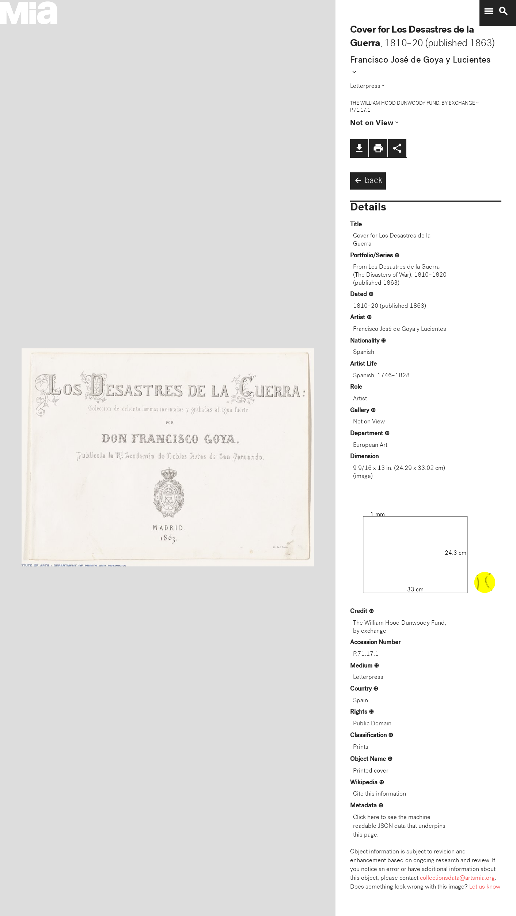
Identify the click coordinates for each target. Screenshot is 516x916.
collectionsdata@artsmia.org (457, 878)
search (503, 11)
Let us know (484, 887)
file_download (359, 148)
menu (488, 11)
